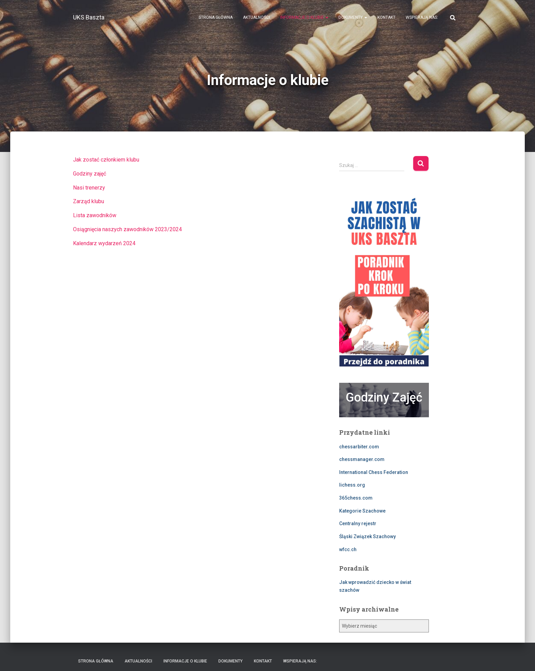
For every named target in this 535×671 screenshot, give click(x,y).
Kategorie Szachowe (362, 511)
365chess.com (356, 498)
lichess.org (352, 485)
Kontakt (386, 17)
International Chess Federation (373, 472)
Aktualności (256, 17)
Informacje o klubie (304, 17)
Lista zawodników (94, 215)
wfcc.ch (348, 549)
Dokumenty (352, 17)
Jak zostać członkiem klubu (106, 159)
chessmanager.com (362, 459)
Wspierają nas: (422, 17)
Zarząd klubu (88, 201)
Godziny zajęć (89, 173)
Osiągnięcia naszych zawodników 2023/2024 (127, 229)
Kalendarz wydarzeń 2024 (104, 243)
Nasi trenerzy (89, 187)
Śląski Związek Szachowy (367, 536)
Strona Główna (216, 17)
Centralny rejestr (357, 523)
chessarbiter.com (359, 446)
